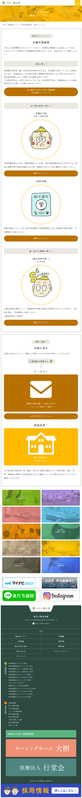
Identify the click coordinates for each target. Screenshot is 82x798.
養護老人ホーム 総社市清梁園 (18, 685)
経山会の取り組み (21, 646)
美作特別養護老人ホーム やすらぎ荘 (21, 666)
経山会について (21, 636)
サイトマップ (21, 656)
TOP (41, 631)
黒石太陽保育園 (14, 722)
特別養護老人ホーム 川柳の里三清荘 (21, 669)
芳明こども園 (13, 725)
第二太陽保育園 (14, 705)
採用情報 (61, 641)
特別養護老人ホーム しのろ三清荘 (20, 680)
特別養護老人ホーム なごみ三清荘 (20, 697)
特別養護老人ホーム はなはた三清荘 (21, 691)
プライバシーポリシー (61, 651)
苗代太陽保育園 (14, 714)
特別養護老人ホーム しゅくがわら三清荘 (22, 688)
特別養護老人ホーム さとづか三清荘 (21, 694)
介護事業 (61, 636)
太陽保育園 (12, 703)
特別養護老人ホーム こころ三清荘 (20, 674)
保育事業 (21, 641)
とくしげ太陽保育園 (15, 711)
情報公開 (61, 646)
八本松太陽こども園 (15, 719)
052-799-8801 (42, 623)
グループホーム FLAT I (16, 683)
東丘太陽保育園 (14, 717)
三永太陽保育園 (14, 708)
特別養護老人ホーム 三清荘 (18, 663)
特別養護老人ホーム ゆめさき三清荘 (21, 677)
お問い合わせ (21, 651)
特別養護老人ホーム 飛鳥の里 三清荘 (21, 671)
